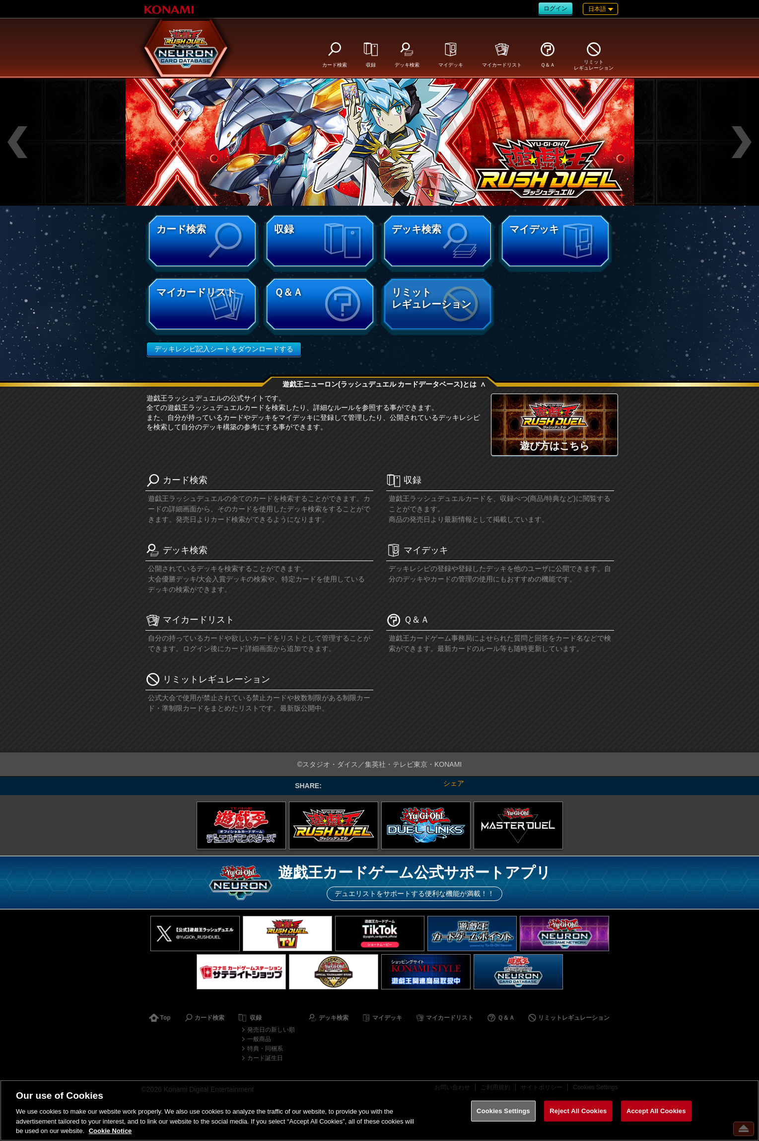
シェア (453, 783)
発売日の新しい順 (271, 1029)
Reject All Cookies (578, 1111)
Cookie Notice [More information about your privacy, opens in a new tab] (110, 1131)
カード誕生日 (265, 1058)
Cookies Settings (503, 1111)
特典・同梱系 (265, 1048)
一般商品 (259, 1039)
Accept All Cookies (656, 1111)
